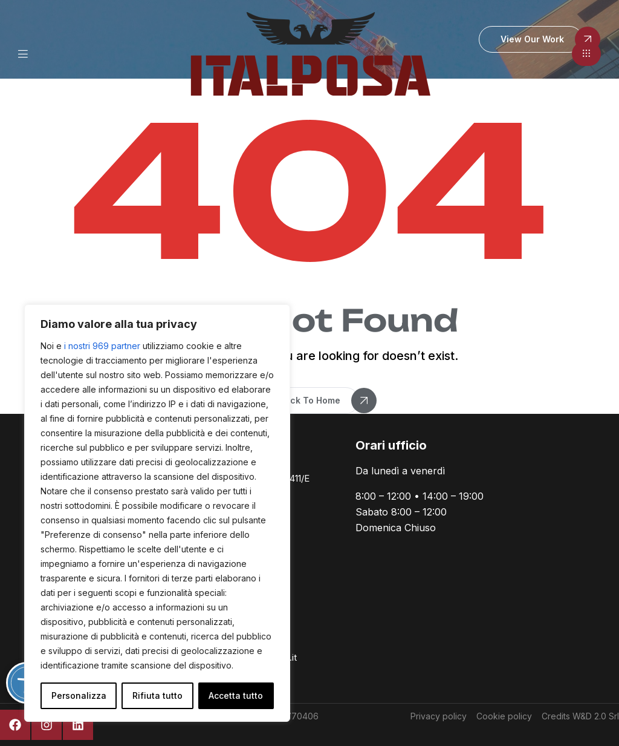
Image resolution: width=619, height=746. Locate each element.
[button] (586, 54)
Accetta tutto (236, 695)
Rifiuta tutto (157, 695)
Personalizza (78, 695)
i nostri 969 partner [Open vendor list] (102, 346)
